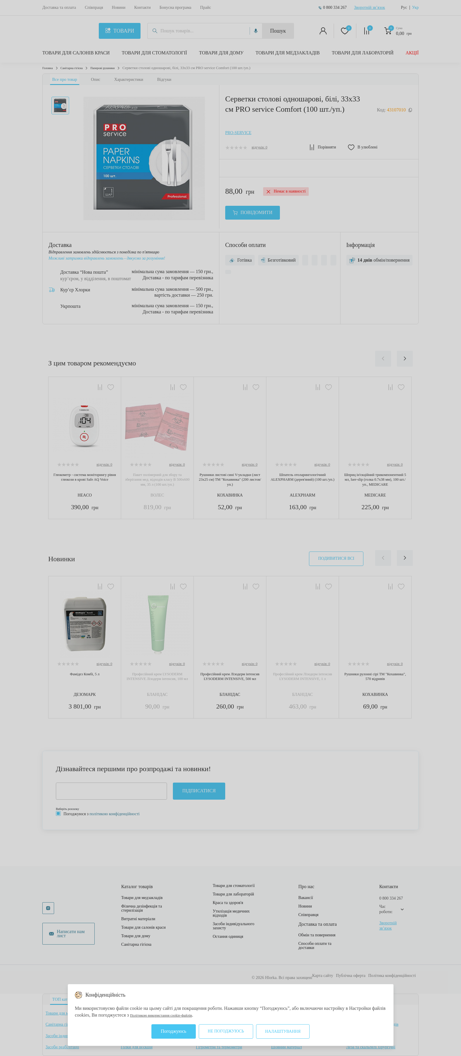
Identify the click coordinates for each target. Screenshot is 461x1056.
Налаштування (283, 1031)
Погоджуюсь (173, 1031)
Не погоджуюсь (226, 1031)
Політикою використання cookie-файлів (169, 1014)
